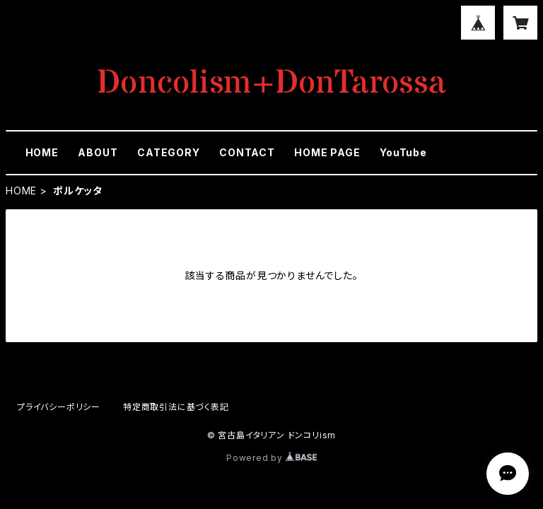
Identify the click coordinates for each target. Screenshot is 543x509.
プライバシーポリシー (58, 407)
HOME (42, 152)
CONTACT (247, 152)
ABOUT (97, 152)
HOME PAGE (327, 152)
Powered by (271, 457)
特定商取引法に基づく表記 (176, 407)
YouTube (403, 152)
